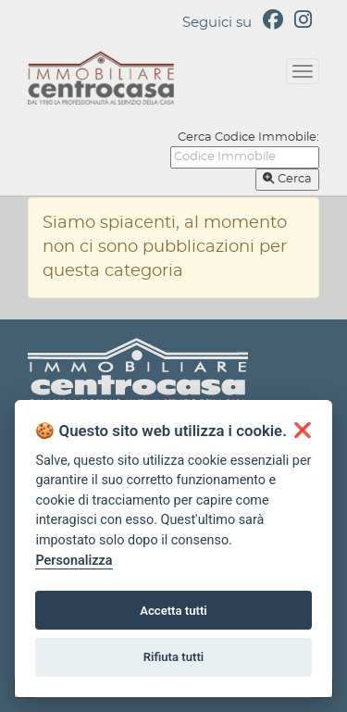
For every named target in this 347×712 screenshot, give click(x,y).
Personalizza (73, 560)
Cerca (287, 179)
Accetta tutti (173, 611)
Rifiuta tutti (173, 657)
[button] (302, 430)
